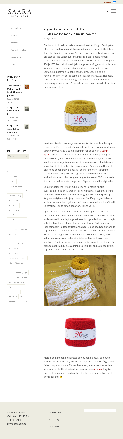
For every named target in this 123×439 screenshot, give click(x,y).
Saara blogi (16, 57)
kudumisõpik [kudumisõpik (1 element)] (13, 229)
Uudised (14, 64)
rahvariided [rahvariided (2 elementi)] (13, 268)
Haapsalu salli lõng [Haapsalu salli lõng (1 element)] (15, 210)
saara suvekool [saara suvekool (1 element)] (21, 277)
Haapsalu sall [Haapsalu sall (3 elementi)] (13, 205)
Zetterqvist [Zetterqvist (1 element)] (23, 301)
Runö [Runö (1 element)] (11, 277)
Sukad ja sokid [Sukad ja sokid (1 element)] (14, 292)
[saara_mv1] (19, 10)
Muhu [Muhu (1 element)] (23, 244)
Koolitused (15, 35)
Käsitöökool (16, 28)
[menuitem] (106, 2)
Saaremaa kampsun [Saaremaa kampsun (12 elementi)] (16, 282)
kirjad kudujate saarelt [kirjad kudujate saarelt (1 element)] (17, 220)
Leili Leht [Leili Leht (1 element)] (12, 239)
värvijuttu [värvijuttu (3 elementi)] (12, 301)
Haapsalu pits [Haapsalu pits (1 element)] (14, 200)
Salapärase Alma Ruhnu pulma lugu (13, 129)
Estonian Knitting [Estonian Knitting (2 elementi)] (15, 196)
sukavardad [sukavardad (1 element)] (13, 296)
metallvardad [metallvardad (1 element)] (14, 244)
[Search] (105, 7)
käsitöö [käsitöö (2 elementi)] (24, 229)
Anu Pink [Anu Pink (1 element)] (12, 181)
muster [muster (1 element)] (23, 258)
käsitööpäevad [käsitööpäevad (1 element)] (14, 234)
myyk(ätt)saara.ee (16, 423)
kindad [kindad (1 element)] (11, 215)
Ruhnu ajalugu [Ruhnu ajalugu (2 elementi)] (21, 272)
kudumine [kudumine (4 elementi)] (12, 224)
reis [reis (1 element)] (21, 268)
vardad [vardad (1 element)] (22, 296)
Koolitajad (15, 42)
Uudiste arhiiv (55, 412)
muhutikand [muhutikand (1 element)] (13, 258)
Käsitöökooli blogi (18, 50)
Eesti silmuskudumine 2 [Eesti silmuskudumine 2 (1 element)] (18, 191)
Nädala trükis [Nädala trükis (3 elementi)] (20, 263)
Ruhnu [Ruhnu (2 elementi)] (11, 272)
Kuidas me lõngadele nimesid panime (70, 34)
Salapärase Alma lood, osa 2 (14, 110)
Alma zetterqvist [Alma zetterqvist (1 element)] (15, 176)
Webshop (107, 2)
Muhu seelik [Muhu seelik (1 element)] (13, 248)
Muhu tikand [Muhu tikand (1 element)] (13, 253)
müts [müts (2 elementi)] (10, 263)
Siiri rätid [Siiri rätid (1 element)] (12, 287)
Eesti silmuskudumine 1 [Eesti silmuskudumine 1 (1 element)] (18, 186)
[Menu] (112, 7)
